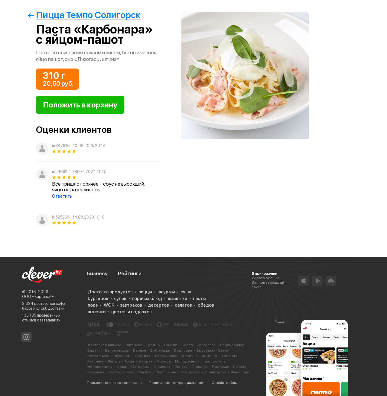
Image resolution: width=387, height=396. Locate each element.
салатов (183, 305)
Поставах (220, 367)
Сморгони (191, 372)
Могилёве (207, 345)
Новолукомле (213, 361)
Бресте (187, 345)
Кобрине (95, 361)
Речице (239, 367)
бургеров (98, 298)
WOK (109, 305)
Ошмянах (162, 367)
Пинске (180, 367)
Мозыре (164, 361)
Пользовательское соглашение (115, 383)
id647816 (61, 145)
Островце (140, 367)
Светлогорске (121, 372)
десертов (158, 305)
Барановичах (232, 345)
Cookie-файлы (224, 383)
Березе (139, 350)
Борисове (183, 350)
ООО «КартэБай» (38, 296)
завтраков (131, 305)
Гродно (153, 345)
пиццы (145, 292)
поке (93, 305)
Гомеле (170, 345)
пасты (199, 298)
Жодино (209, 356)
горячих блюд (147, 298)
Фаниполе (240, 372)
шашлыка (177, 298)
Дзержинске (165, 356)
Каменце (229, 356)
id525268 (60, 217)
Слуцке (144, 372)
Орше (122, 367)
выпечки (97, 312)
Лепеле (114, 361)
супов (120, 298)
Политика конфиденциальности (177, 383)
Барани (94, 350)
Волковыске (98, 356)
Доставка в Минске (104, 345)
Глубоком (122, 356)
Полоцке (200, 367)
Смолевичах (166, 372)
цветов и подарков (131, 312)
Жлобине (189, 356)
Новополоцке (99, 367)
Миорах (145, 361)
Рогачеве (95, 372)
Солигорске (215, 372)
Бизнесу (97, 273)
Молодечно (186, 361)
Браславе (205, 350)
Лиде (129, 361)
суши (185, 292)
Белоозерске (117, 350)
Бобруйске (160, 350)
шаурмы (166, 292)
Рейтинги (129, 273)
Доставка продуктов (110, 292)
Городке (142, 356)
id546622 (61, 171)
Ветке (223, 350)
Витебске (133, 345)
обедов (206, 305)
